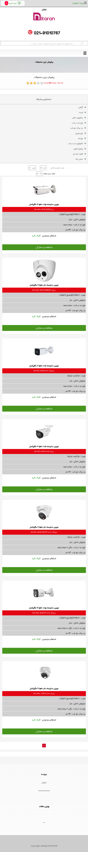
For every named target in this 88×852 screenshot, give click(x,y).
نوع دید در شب (77, 123)
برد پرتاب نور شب (76, 128)
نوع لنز (80, 138)
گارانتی (80, 107)
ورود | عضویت (77, 3)
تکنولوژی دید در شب (75, 143)
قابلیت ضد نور (78, 154)
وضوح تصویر (78, 149)
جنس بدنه (79, 159)
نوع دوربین (79, 133)
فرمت (81, 112)
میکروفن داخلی (77, 117)
